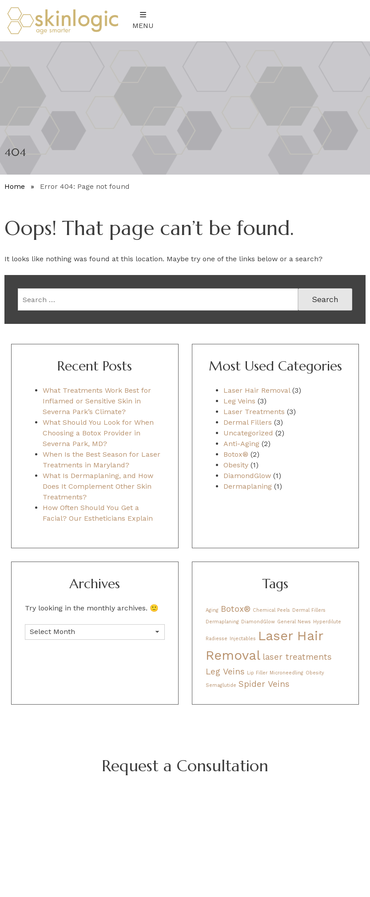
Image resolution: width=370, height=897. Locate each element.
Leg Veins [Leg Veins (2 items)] (225, 671)
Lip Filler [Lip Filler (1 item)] (257, 673)
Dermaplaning (247, 486)
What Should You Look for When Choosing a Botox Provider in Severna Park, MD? (98, 433)
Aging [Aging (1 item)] (212, 610)
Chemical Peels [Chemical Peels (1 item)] (271, 610)
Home (14, 186)
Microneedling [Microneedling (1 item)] (286, 673)
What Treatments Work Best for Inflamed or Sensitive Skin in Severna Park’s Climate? (97, 401)
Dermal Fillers (247, 422)
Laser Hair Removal (256, 390)
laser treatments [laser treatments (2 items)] (297, 657)
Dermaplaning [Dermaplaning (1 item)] (222, 622)
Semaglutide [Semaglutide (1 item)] (221, 685)
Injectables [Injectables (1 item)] (243, 639)
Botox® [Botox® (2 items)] (236, 609)
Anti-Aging (241, 443)
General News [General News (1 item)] (294, 622)
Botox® (235, 454)
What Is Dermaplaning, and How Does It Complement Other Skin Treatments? (98, 486)
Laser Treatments (254, 411)
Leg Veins (239, 401)
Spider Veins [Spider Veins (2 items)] (264, 684)
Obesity (235, 465)
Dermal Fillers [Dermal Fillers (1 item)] (309, 610)
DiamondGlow (247, 475)
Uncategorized (248, 433)
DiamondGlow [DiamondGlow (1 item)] (258, 622)
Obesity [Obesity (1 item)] (315, 673)
